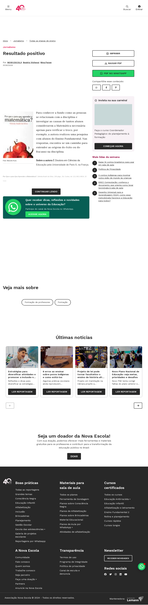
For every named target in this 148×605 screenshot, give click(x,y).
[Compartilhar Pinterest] (116, 87)
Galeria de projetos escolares (25, 536)
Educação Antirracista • (117, 499)
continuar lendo (46, 191)
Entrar (139, 8)
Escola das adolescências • (30, 530)
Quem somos (22, 566)
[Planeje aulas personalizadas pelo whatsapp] (141, 566)
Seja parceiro (22, 575)
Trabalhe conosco (25, 571)
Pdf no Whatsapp (113, 73)
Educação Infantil (25, 503)
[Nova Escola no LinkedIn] (121, 575)
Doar (74, 457)
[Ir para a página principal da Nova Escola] (21, 8)
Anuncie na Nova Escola (28, 588)
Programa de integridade (73, 562)
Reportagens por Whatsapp (30, 542)
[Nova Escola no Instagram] (116, 575)
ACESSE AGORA (37, 214)
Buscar (127, 8)
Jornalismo (18, 41)
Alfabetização (22, 508)
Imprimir (113, 53)
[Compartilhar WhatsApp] (96, 87)
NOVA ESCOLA (14, 62)
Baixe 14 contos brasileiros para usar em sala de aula (113, 163)
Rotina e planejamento (116, 517)
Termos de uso (68, 558)
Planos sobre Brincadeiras (74, 516)
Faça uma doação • (26, 580)
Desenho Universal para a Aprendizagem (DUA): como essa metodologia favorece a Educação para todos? (112, 196)
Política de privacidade (72, 566)
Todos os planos (68, 495)
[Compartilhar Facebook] (106, 87)
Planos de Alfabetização (73, 511)
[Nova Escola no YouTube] (125, 575)
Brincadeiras (22, 516)
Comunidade (22, 558)
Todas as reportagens (27, 490)
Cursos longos (112, 526)
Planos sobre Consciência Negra (74, 506)
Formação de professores (37, 302)
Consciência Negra (25, 499)
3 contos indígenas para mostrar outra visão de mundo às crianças (112, 176)
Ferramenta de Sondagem (74, 499)
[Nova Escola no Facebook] (105, 575)
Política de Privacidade (106, 170)
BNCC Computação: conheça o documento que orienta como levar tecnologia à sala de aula (112, 185)
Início (5, 41)
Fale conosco (22, 562)
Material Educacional (71, 520)
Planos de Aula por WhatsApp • (70, 526)
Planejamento (23, 521)
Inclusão (20, 512)
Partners (20, 584)
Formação (63, 302)
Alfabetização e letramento (119, 508)
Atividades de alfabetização (75, 532)
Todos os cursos (113, 495)
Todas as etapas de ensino (42, 41)
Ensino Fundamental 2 (116, 513)
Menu (8, 8)
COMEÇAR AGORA (113, 146)
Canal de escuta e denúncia (70, 573)
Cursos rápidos (112, 521)
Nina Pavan (46, 62)
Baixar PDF (113, 63)
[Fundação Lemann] (135, 599)
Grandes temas (23, 494)
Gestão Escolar (23, 525)
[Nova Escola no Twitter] (110, 575)
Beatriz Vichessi (31, 62)
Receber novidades (118, 559)
